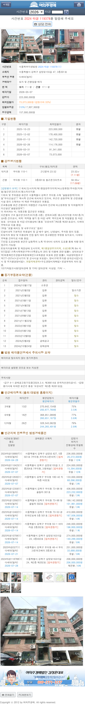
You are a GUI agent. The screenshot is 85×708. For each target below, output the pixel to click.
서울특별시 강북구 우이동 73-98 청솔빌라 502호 (43, 502)
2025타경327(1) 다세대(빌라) (11, 549)
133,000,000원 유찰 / (75, 480)
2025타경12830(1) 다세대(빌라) (11, 478)
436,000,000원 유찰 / (75, 492)
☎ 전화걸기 (8, 694)
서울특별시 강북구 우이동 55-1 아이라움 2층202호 (44, 525)
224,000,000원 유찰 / (75, 468)
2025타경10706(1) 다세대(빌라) (11, 537)
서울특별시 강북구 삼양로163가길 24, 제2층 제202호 (44, 560)
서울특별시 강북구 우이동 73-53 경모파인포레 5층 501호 (44, 513)
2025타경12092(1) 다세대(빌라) (11, 502)
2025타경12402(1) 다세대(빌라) (11, 513)
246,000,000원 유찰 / (75, 527)
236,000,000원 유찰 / (75, 457)
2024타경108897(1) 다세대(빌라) (11, 455)
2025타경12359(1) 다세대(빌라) (11, 490)
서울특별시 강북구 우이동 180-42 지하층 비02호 (44, 478)
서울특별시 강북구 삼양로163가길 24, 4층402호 (44, 537)
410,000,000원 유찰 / (75, 515)
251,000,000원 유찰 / (75, 550)
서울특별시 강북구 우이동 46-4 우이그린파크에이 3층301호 (44, 549)
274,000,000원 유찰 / (75, 539)
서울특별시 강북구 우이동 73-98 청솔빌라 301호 (43, 490)
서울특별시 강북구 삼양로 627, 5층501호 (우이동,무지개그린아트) (43, 457)
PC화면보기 (25, 694)
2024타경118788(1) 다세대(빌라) (11, 560)
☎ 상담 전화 (42, 24)
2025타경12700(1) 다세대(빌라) (11, 525)
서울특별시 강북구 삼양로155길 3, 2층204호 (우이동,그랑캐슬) (43, 468)
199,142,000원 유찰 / (75, 504)
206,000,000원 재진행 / (75, 562)
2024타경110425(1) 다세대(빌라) (11, 467)
